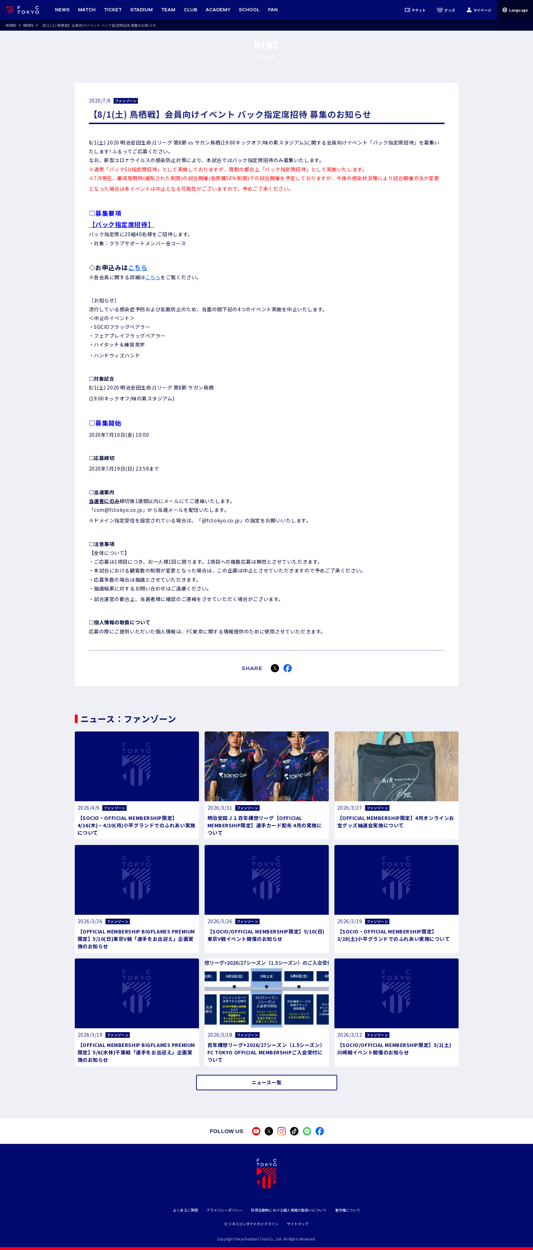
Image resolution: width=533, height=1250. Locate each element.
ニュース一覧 (266, 1082)
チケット (415, 10)
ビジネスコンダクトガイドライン (251, 1223)
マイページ (478, 10)
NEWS (28, 25)
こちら (138, 267)
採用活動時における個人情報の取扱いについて (288, 1210)
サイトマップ (297, 1223)
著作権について (347, 1210)
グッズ (446, 10)
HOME (11, 25)
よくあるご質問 (185, 1210)
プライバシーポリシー (224, 1210)
